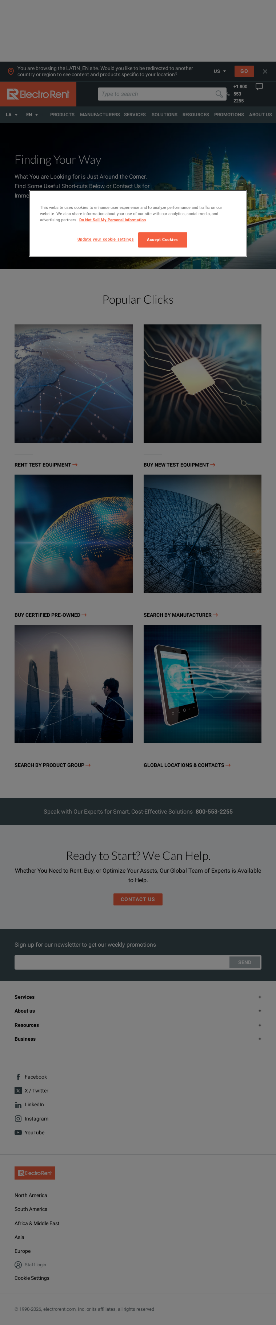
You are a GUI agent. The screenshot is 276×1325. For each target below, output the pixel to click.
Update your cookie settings (105, 239)
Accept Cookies (162, 239)
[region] (138, 223)
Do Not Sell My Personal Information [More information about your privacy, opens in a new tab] (112, 220)
